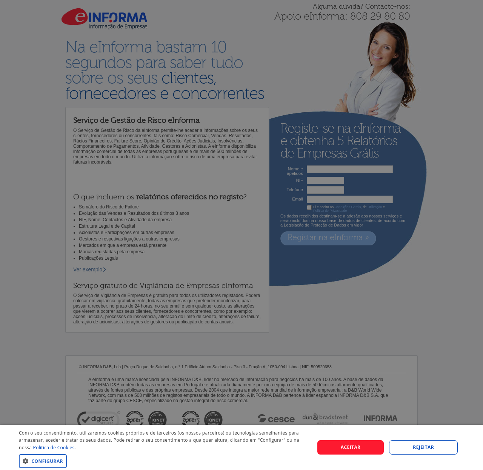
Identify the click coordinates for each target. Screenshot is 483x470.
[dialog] (241, 447)
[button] (162, 460)
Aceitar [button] (351, 447)
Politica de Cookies (54, 447)
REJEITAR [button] (423, 447)
